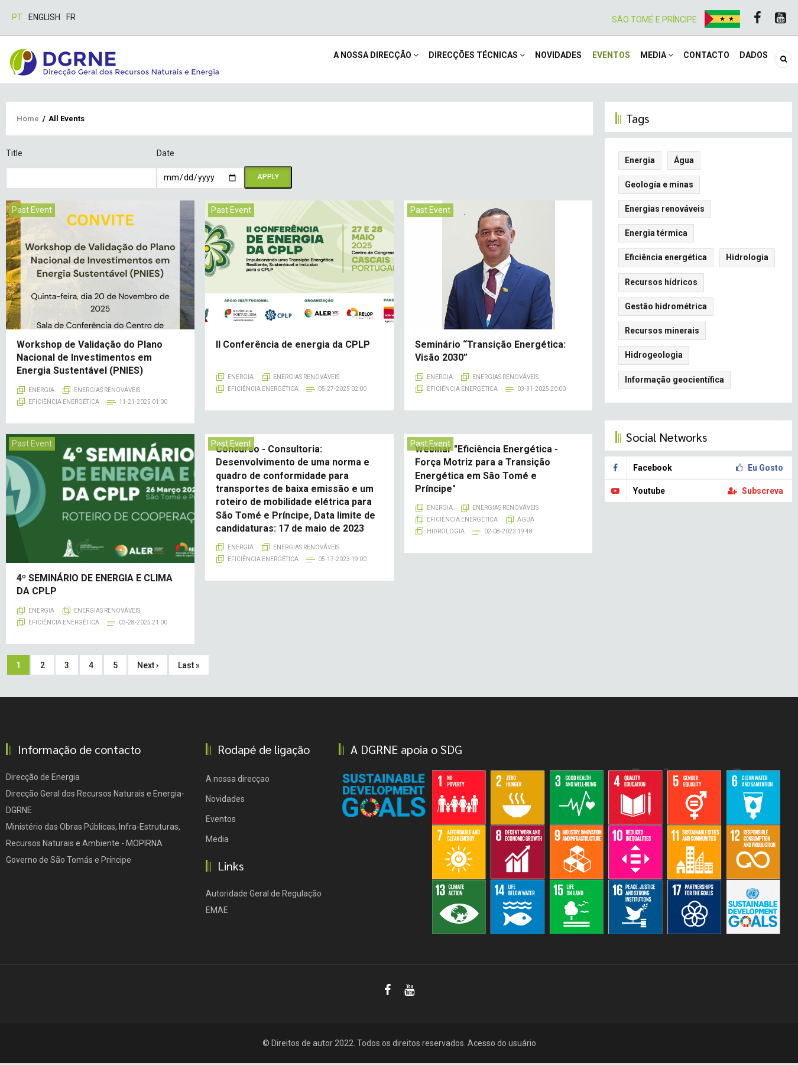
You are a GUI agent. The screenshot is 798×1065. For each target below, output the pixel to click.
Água (525, 522)
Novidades (540, 60)
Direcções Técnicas (455, 60)
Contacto (700, 60)
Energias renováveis (107, 392)
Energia (41, 392)
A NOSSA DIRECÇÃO (349, 60)
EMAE (217, 912)
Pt (17, 17)
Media (646, 60)
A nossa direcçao (238, 780)
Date (165, 155)
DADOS (752, 60)
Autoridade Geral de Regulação (264, 895)
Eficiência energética (63, 403)
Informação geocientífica (674, 381)
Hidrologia (446, 533)
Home (28, 120)
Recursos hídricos (661, 284)
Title (14, 155)
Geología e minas (659, 186)
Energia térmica (656, 234)
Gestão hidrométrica (666, 308)
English (44, 17)
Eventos (597, 60)
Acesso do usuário (502, 1045)
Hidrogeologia (654, 357)
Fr (71, 17)
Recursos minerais (662, 332)
